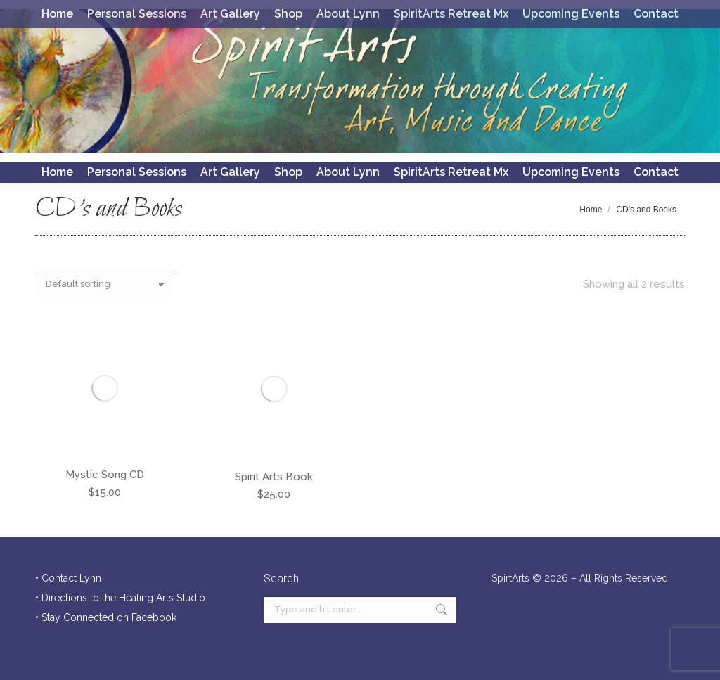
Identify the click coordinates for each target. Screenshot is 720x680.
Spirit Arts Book (274, 476)
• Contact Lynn (68, 578)
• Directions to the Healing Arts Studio (120, 597)
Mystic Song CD (104, 474)
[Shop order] (105, 284)
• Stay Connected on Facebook (105, 617)
